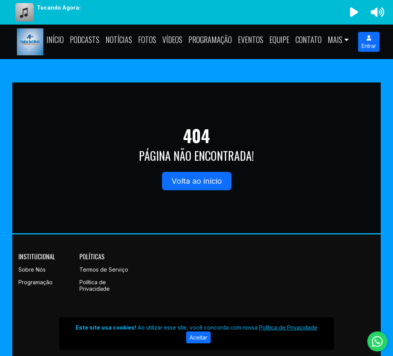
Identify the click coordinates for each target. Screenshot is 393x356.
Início (55, 39)
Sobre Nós (32, 269)
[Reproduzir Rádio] (354, 12)
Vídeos (172, 39)
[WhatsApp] (377, 341)
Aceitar (198, 337)
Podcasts (84, 39)
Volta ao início (197, 181)
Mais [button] (335, 39)
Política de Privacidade (94, 285)
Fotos (147, 39)
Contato (309, 39)
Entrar (369, 42)
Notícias (119, 39)
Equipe (279, 39)
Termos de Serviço (103, 269)
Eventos (250, 39)
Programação (210, 39)
